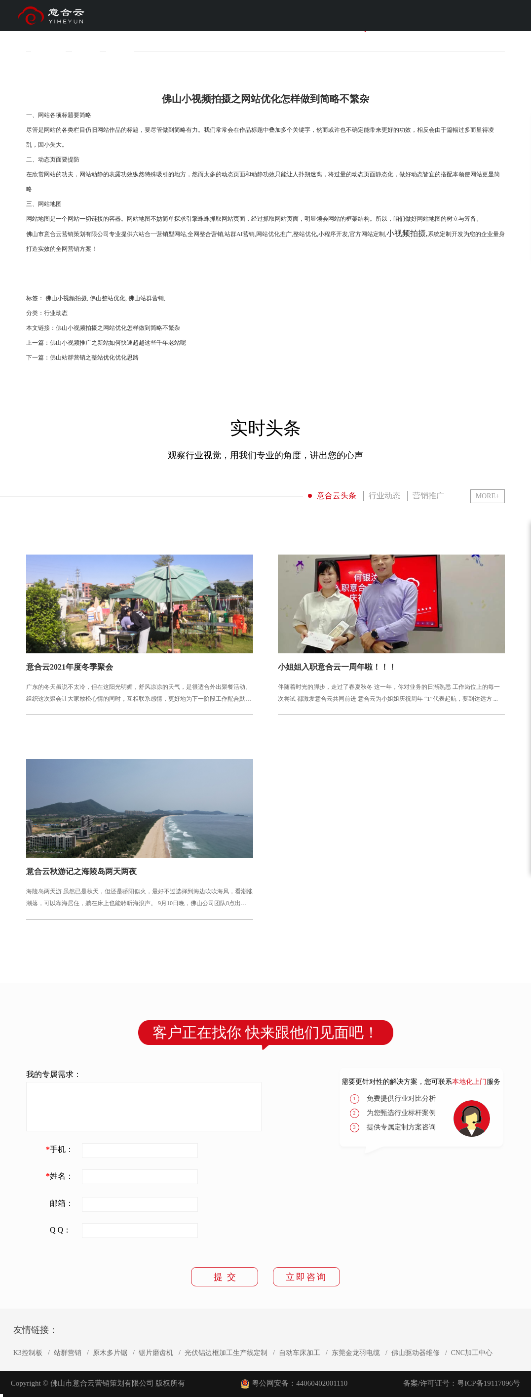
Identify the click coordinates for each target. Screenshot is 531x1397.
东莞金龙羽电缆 (356, 1353)
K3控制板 (27, 1353)
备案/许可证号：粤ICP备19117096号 (461, 1383)
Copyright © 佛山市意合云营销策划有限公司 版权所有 (98, 1383)
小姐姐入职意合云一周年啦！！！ (337, 667)
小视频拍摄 (406, 233)
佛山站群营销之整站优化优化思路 (94, 357)
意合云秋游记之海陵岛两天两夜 (81, 872)
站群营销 (67, 1353)
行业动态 (56, 313)
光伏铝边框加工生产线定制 (226, 1353)
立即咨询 (306, 1277)
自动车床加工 (299, 1353)
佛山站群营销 (146, 298)
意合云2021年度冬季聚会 (69, 667)
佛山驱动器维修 (415, 1353)
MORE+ (487, 496)
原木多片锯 (110, 1353)
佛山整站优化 (107, 298)
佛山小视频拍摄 (66, 298)
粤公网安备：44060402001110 (299, 1383)
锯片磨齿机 (156, 1353)
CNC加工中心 (472, 1353)
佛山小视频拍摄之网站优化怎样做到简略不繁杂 (118, 327)
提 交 (225, 1277)
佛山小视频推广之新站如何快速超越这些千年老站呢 (118, 342)
